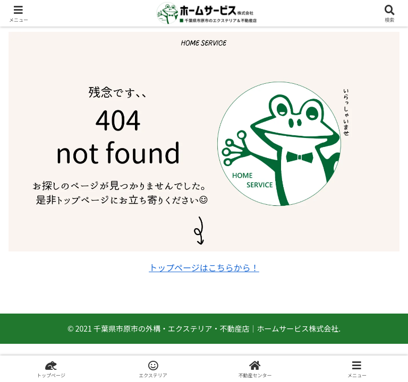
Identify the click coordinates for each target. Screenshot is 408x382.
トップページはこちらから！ (204, 267)
